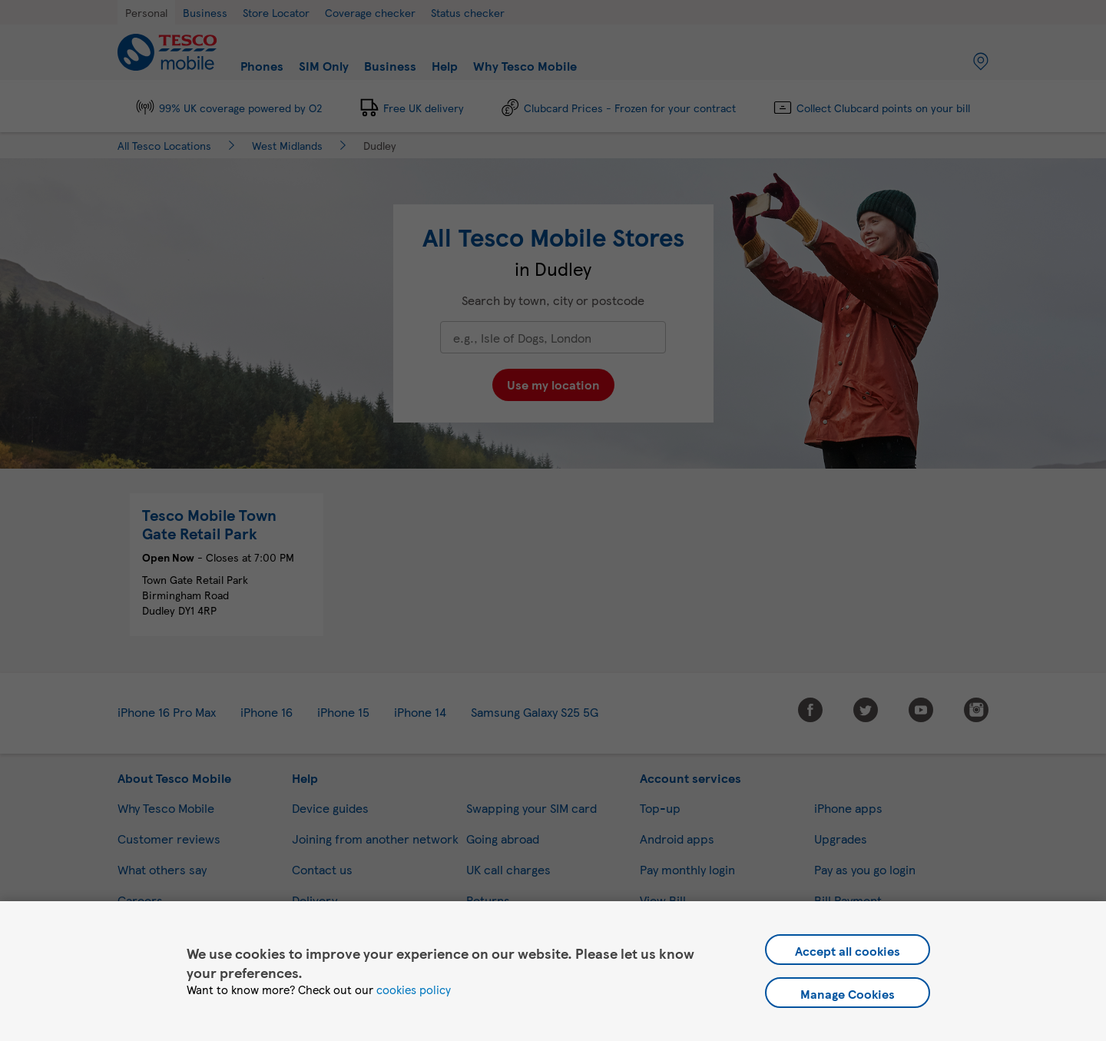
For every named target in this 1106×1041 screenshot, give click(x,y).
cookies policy (413, 989)
